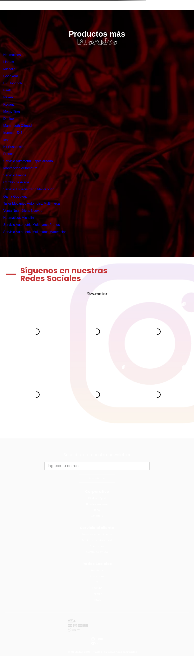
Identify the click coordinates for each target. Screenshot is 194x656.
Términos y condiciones (97, 534)
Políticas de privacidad (97, 540)
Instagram (97, 576)
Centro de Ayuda (97, 552)
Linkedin (97, 594)
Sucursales (97, 546)
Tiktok (97, 599)
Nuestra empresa (97, 504)
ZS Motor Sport (97, 498)
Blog (97, 510)
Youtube (97, 588)
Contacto (97, 515)
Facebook (97, 570)
